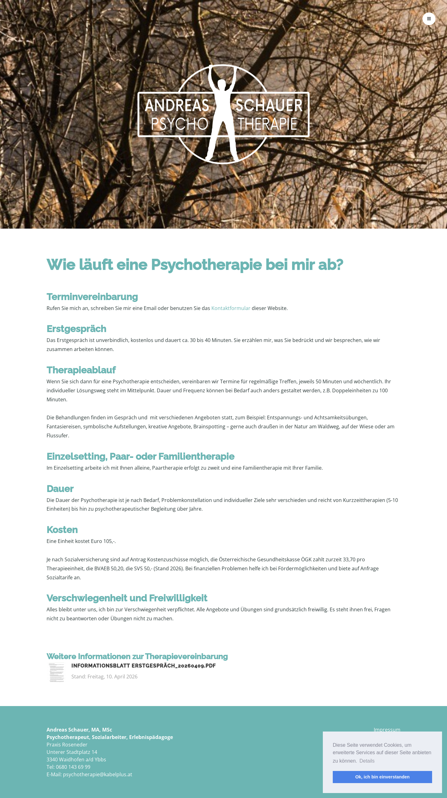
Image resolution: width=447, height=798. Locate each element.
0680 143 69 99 (73, 767)
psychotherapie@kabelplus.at (97, 774)
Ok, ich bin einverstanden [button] (382, 776)
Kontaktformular (231, 308)
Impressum (387, 729)
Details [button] (367, 761)
